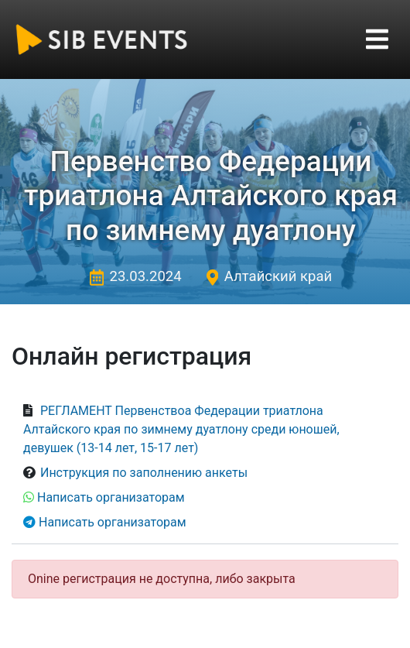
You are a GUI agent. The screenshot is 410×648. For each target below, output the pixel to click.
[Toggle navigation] (377, 39)
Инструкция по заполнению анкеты (144, 472)
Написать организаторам (111, 497)
